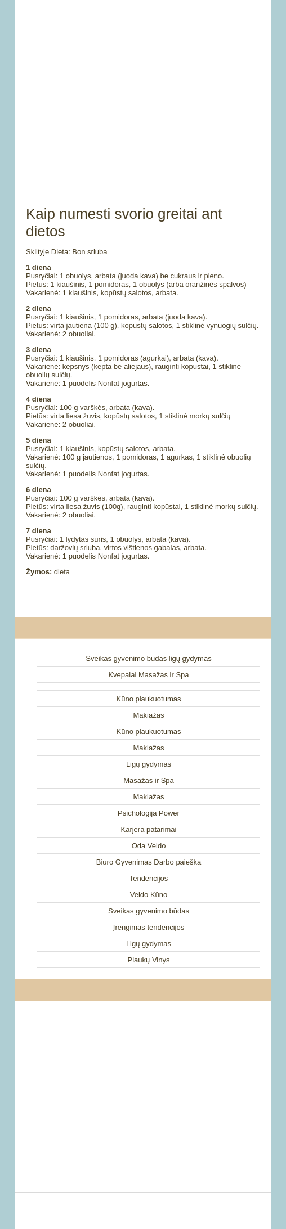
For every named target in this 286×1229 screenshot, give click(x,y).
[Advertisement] (143, 90)
